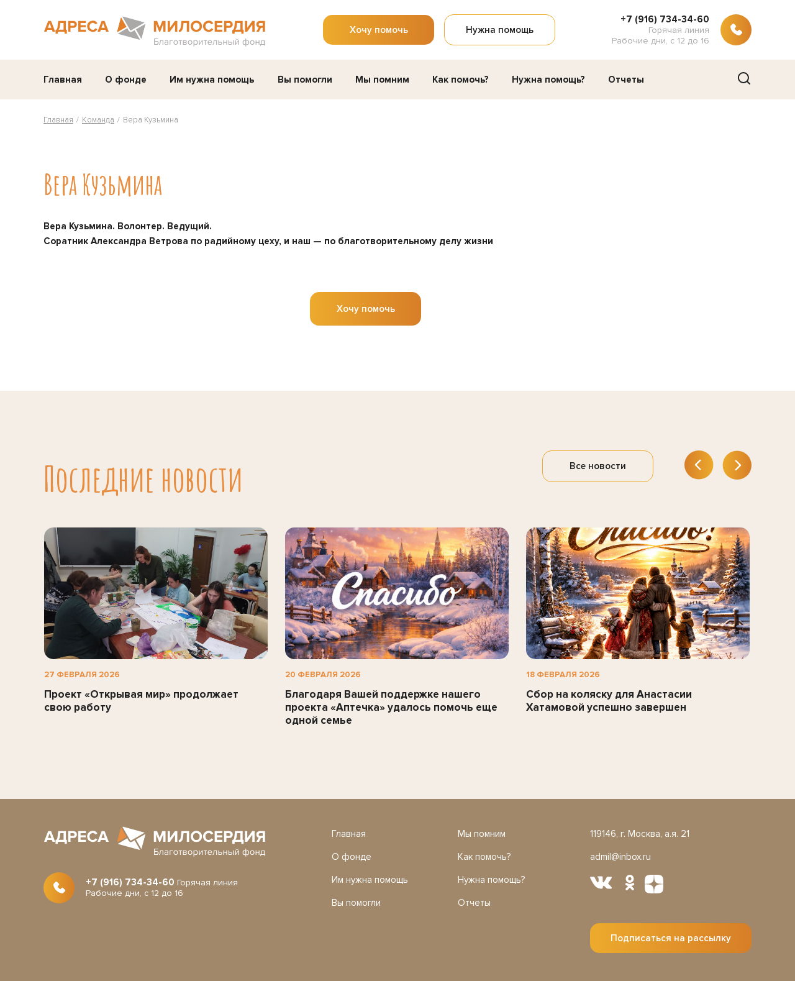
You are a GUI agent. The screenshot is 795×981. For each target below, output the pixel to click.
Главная (62, 79)
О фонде (126, 79)
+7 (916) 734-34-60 (664, 19)
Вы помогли (305, 79)
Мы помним (382, 79)
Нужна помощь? (548, 79)
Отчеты (626, 79)
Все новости (598, 466)
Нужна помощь (500, 29)
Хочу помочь (379, 29)
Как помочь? (460, 79)
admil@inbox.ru (620, 856)
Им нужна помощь (212, 79)
